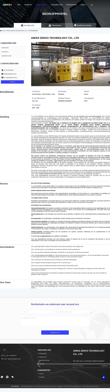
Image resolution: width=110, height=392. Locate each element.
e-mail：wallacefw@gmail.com (11, 359)
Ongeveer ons (41, 5)
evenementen (71, 5)
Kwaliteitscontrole (6, 56)
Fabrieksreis (4, 51)
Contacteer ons (56, 5)
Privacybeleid (15, 386)
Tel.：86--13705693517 (8, 355)
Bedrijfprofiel (5, 47)
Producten (28, 5)
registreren (104, 365)
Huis (19, 5)
